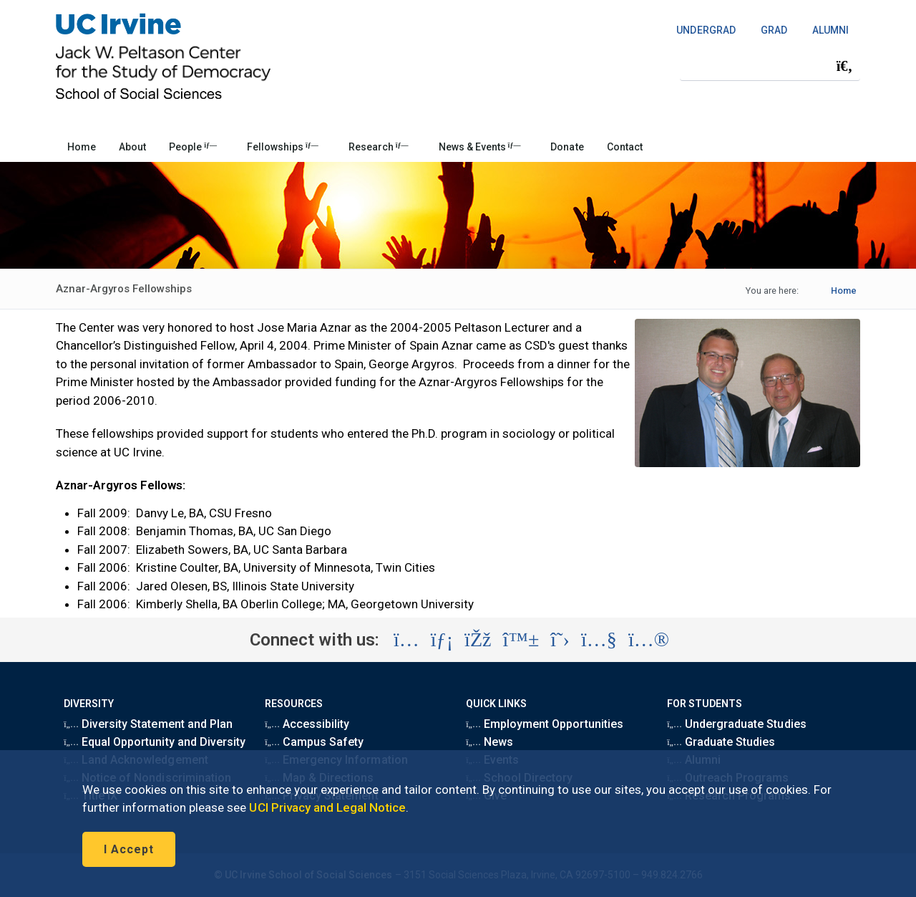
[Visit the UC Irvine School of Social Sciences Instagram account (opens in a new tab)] (406, 640)
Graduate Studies (721, 742)
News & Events (480, 147)
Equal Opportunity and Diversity (154, 742)
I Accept (129, 849)
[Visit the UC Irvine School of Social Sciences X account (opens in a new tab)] (560, 640)
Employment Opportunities (544, 724)
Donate (566, 147)
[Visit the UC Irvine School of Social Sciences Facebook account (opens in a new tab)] (477, 640)
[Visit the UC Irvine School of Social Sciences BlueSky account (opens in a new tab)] (521, 640)
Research (379, 147)
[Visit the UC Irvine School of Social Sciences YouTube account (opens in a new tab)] (599, 640)
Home (81, 147)
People (193, 147)
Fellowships (282, 147)
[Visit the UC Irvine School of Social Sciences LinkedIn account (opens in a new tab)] (442, 640)
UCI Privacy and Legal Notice (327, 807)
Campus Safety (314, 742)
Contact (625, 147)
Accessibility (307, 724)
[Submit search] (844, 66)
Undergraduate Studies (736, 724)
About (132, 147)
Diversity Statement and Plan (148, 724)
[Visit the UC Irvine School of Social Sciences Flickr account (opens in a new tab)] (648, 640)
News (489, 742)
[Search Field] (770, 65)
